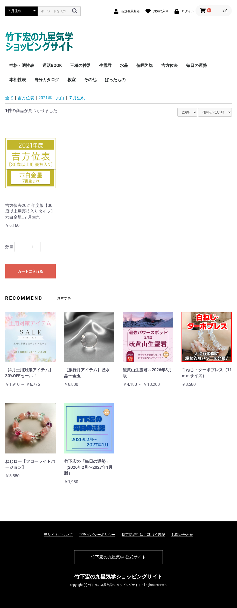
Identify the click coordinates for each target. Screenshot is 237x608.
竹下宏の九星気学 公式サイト (118, 557)
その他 (90, 79)
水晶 (124, 65)
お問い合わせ (182, 535)
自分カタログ (46, 79)
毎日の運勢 (196, 65)
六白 (60, 97)
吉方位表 (169, 65)
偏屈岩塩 (144, 65)
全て (9, 97)
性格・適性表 (21, 65)
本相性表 (17, 79)
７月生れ (76, 97)
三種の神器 (80, 65)
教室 (71, 79)
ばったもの (115, 79)
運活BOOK (52, 65)
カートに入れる (30, 271)
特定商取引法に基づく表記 (143, 535)
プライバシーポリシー (97, 535)
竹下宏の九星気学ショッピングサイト (118, 577)
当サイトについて (58, 535)
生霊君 (105, 65)
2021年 (45, 97)
